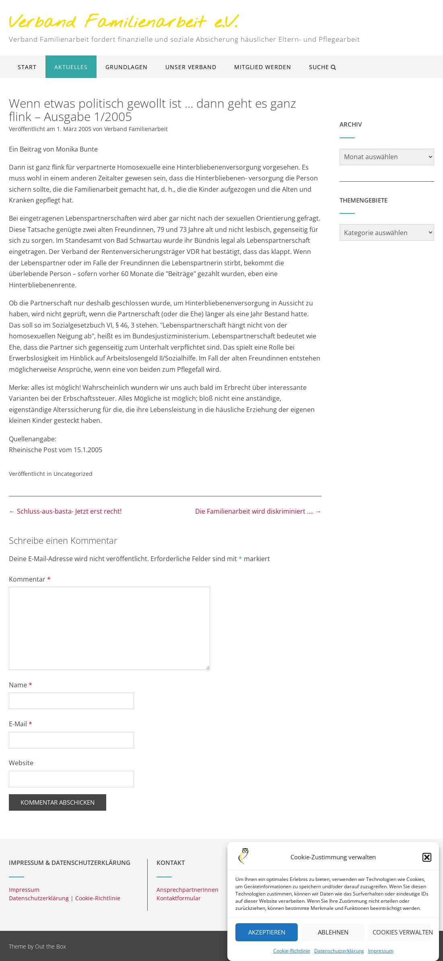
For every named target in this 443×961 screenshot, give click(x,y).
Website (21, 762)
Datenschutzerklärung (339, 957)
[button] (427, 864)
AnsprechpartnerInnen (187, 889)
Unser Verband (190, 67)
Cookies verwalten (402, 938)
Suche (322, 67)
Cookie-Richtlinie (291, 957)
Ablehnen (333, 938)
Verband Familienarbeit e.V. (123, 23)
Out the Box (50, 946)
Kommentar (30, 579)
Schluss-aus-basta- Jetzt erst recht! (65, 511)
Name (20, 684)
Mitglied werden (262, 67)
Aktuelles (71, 67)
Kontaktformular (179, 898)
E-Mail (20, 723)
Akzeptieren (266, 938)
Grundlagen (126, 67)
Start (27, 67)
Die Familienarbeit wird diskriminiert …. (258, 511)
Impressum (381, 957)
